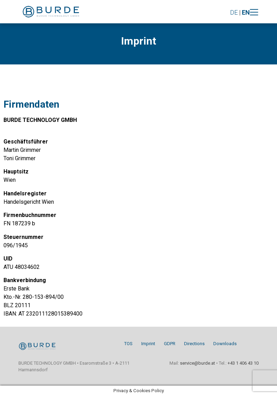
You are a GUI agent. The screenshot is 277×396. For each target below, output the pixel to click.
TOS (128, 343)
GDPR (169, 343)
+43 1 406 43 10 (243, 363)
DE (234, 12)
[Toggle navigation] (254, 12)
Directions (194, 343)
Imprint (148, 343)
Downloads (225, 343)
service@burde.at (197, 363)
